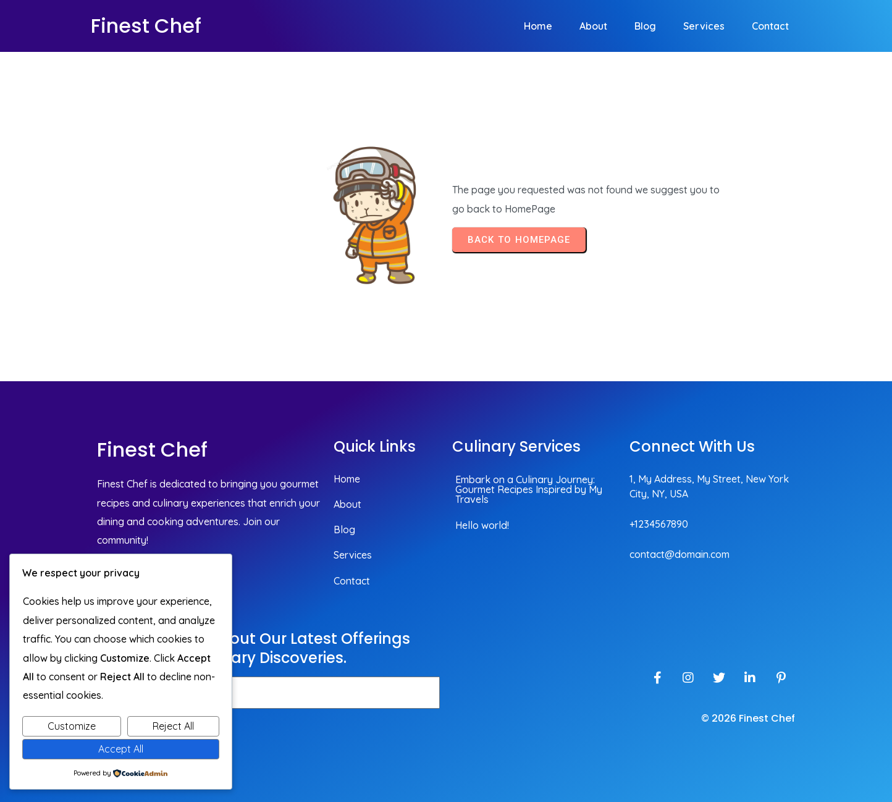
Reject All (173, 726)
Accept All (120, 749)
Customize (72, 726)
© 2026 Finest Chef (748, 718)
